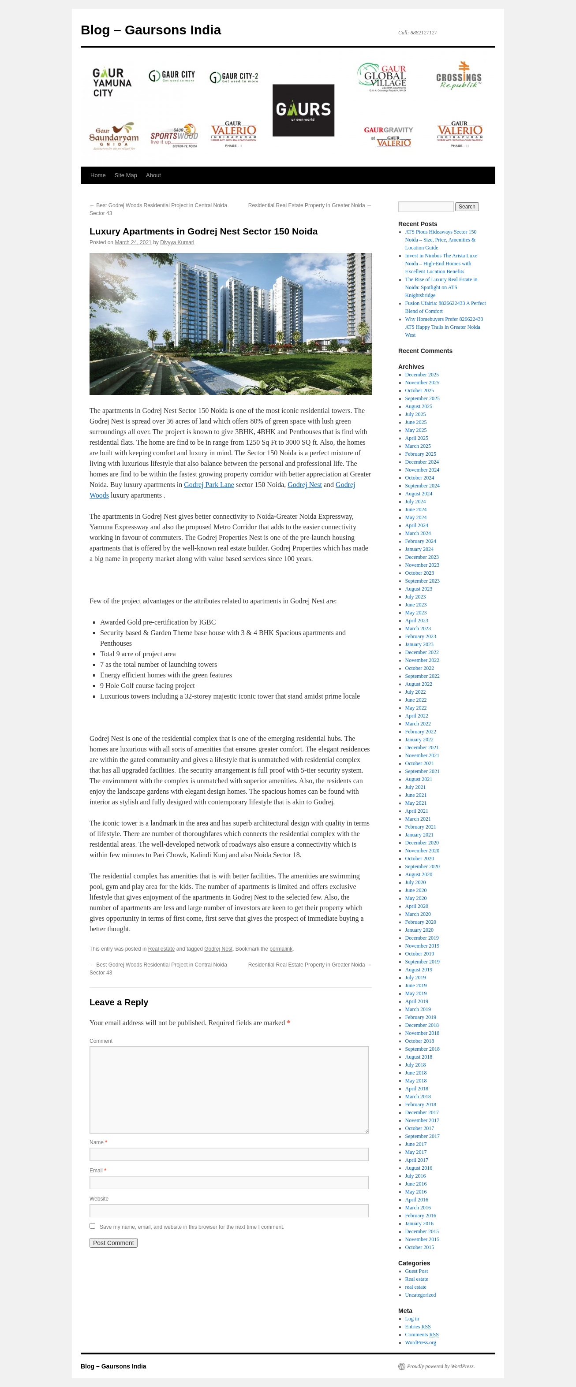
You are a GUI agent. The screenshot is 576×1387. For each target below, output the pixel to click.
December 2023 (422, 557)
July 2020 (415, 882)
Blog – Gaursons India (151, 29)
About (153, 175)
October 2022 (419, 668)
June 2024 (416, 509)
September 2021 (422, 771)
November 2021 (422, 755)
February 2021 (420, 827)
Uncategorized (420, 1295)
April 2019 (416, 1001)
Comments (422, 1334)
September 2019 (422, 962)
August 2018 (419, 1057)
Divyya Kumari (177, 242)
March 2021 (418, 819)
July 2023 (415, 597)
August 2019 (419, 970)
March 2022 (418, 724)
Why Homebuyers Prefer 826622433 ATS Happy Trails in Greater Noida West (444, 327)
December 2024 (422, 462)
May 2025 (416, 430)
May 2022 (416, 708)
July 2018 (415, 1065)
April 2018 (416, 1089)
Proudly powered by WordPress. (441, 1366)
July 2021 (415, 787)
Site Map (126, 175)
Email (98, 1171)
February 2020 (420, 922)
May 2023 (416, 613)
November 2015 (422, 1239)
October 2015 (419, 1247)
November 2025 (422, 382)
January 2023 (419, 644)
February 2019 (420, 1017)
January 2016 (419, 1223)
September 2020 (422, 866)
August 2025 (419, 406)
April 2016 (416, 1200)
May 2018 (416, 1081)
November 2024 (422, 470)
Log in (412, 1319)
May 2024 (416, 517)
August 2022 (419, 684)
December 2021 (422, 747)
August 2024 (419, 494)
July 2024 (415, 501)
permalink (280, 949)
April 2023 (416, 620)
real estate (415, 1287)
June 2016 (416, 1184)
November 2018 (422, 1033)
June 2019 (416, 985)
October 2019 (419, 954)
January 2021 (419, 835)
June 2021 (416, 795)
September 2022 (422, 676)
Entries (418, 1327)
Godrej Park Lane (209, 484)
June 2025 (416, 422)
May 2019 (416, 993)
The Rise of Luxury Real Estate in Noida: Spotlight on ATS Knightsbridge (441, 287)
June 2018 (416, 1073)
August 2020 (419, 874)
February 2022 (420, 732)
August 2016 (419, 1168)
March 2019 (418, 1009)
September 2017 (422, 1136)
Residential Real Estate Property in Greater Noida (310, 205)
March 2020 (418, 914)
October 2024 (419, 478)
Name (98, 1142)
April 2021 (416, 811)
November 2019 (422, 946)
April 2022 (416, 716)
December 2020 (422, 843)
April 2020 (416, 906)
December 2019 (422, 938)
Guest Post (416, 1271)
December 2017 (422, 1112)
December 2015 (422, 1231)
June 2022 (416, 700)
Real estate (161, 949)
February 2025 (420, 454)
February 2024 (420, 541)
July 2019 (415, 977)
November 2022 (422, 660)
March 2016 (418, 1208)
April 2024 (416, 525)
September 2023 (422, 581)
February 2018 (420, 1104)
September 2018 (422, 1049)
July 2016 (415, 1176)
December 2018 (422, 1025)
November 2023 (422, 565)
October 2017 (419, 1128)
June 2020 (416, 890)
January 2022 (419, 739)
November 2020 (422, 851)
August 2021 (419, 779)
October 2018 (419, 1041)
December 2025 (422, 375)
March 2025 (418, 446)
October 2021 (419, 763)
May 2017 (416, 1152)
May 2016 (416, 1192)
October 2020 (419, 858)
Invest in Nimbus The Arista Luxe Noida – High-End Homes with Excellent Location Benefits (441, 264)
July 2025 (415, 414)
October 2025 (419, 390)
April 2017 (416, 1160)
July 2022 (415, 692)
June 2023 (416, 605)
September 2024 (422, 486)
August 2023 (419, 589)
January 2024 (419, 549)
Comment (101, 1041)
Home (98, 175)
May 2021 (416, 803)
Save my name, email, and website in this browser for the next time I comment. (192, 1227)
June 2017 (416, 1144)
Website (99, 1199)
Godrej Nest (305, 484)
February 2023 (420, 636)
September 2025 (422, 398)
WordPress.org (420, 1342)
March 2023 (418, 628)
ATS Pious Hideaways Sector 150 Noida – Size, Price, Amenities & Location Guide (441, 240)
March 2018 (418, 1096)
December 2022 (422, 652)
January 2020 (419, 930)
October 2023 (419, 573)
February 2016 (420, 1215)
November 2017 (422, 1120)
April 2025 (416, 438)
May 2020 (416, 898)
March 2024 (418, 533)
